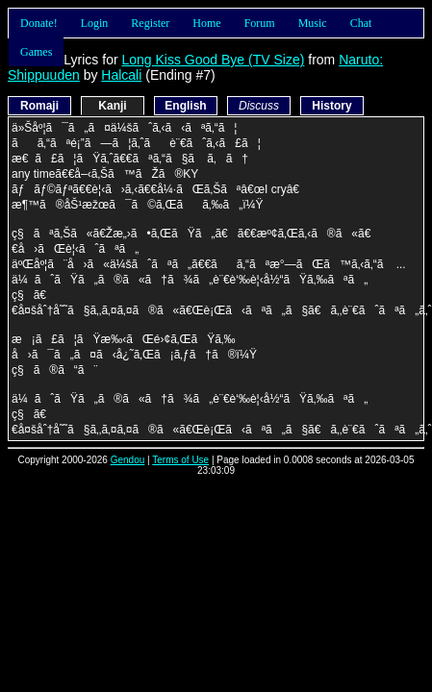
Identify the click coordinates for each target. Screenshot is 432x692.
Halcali (121, 75)
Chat (361, 23)
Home (206, 23)
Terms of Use (180, 460)
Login (95, 23)
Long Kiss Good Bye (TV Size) (212, 59)
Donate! (39, 23)
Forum (259, 23)
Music (312, 23)
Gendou (128, 460)
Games (36, 52)
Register (150, 23)
